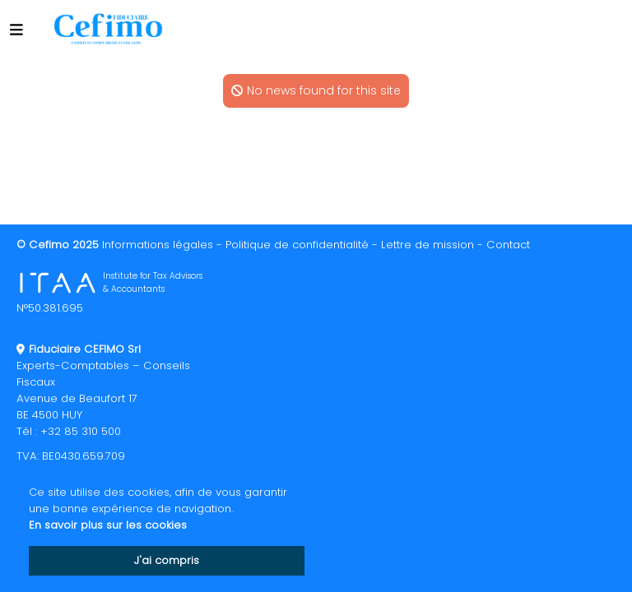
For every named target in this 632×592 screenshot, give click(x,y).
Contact (508, 244)
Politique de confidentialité (297, 244)
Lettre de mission (427, 244)
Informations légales (157, 244)
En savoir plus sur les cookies (108, 525)
